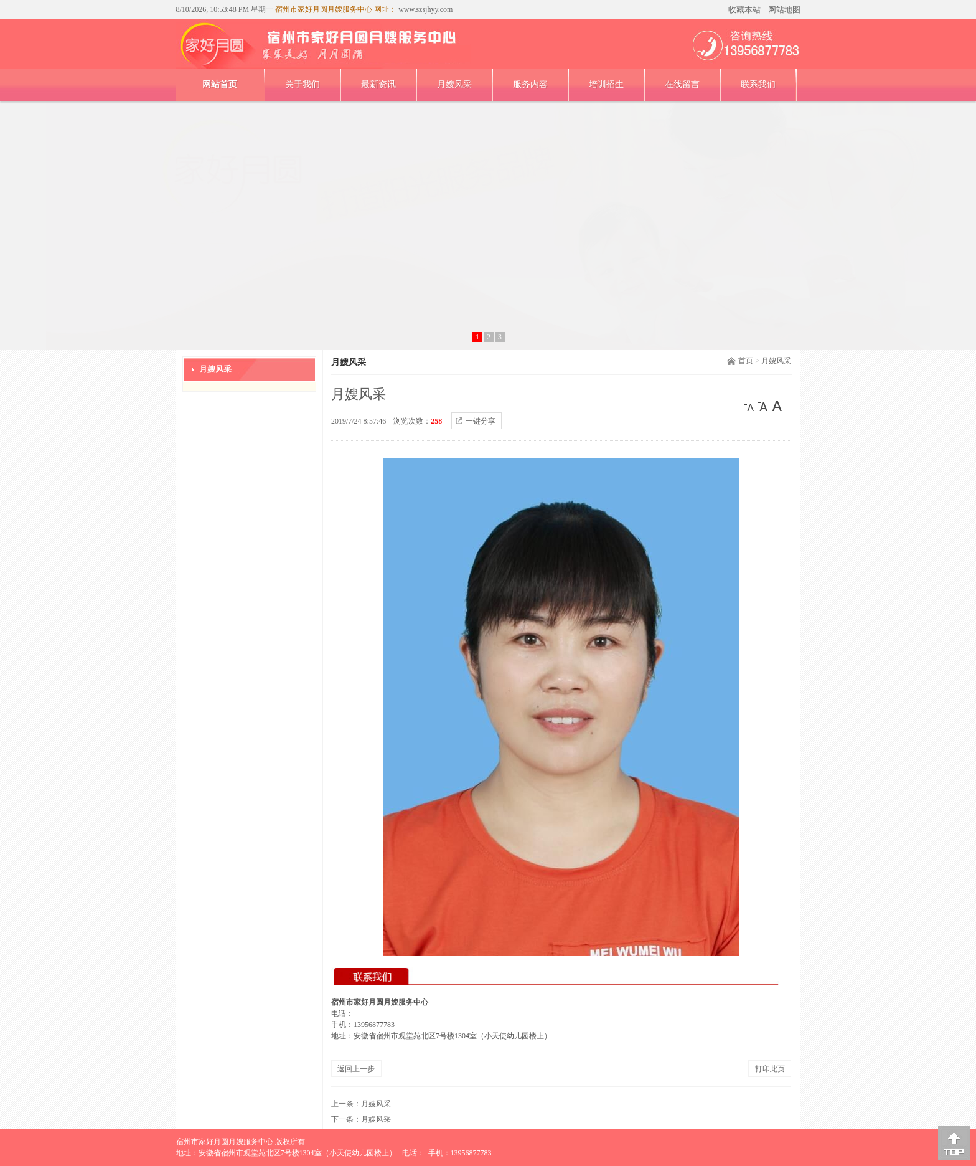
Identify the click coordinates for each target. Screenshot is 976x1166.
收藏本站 (744, 9)
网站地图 (784, 9)
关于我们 (302, 84)
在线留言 (682, 84)
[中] (763, 405)
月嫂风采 (454, 84)
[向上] (954, 1143)
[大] (775, 405)
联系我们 (758, 84)
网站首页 (219, 84)
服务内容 (530, 84)
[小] (750, 405)
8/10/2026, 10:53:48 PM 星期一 (225, 9)
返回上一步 (356, 1068)
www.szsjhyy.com (424, 9)
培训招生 (606, 84)
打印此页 (770, 1068)
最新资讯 (378, 84)
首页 (745, 360)
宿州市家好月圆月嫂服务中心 (224, 1141)
